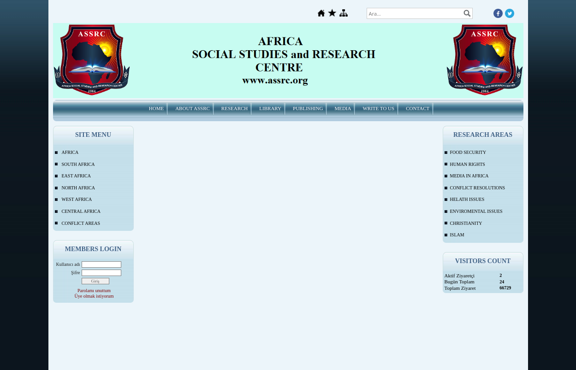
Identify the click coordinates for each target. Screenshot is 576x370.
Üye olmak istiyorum (94, 296)
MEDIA (342, 108)
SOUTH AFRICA (78, 164)
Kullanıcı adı (68, 264)
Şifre (75, 272)
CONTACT (417, 108)
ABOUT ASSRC (192, 108)
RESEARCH (234, 108)
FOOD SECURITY (468, 152)
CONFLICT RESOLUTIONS (477, 187)
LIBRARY (270, 108)
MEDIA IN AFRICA (469, 175)
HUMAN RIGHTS (467, 164)
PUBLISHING (308, 108)
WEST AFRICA (77, 199)
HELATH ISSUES (467, 199)
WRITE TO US (378, 108)
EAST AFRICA (76, 175)
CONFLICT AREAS (81, 223)
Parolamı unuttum (94, 290)
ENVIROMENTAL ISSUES (476, 211)
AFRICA (70, 152)
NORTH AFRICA (78, 187)
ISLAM (457, 234)
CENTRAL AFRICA (81, 211)
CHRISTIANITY (466, 223)
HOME (156, 108)
